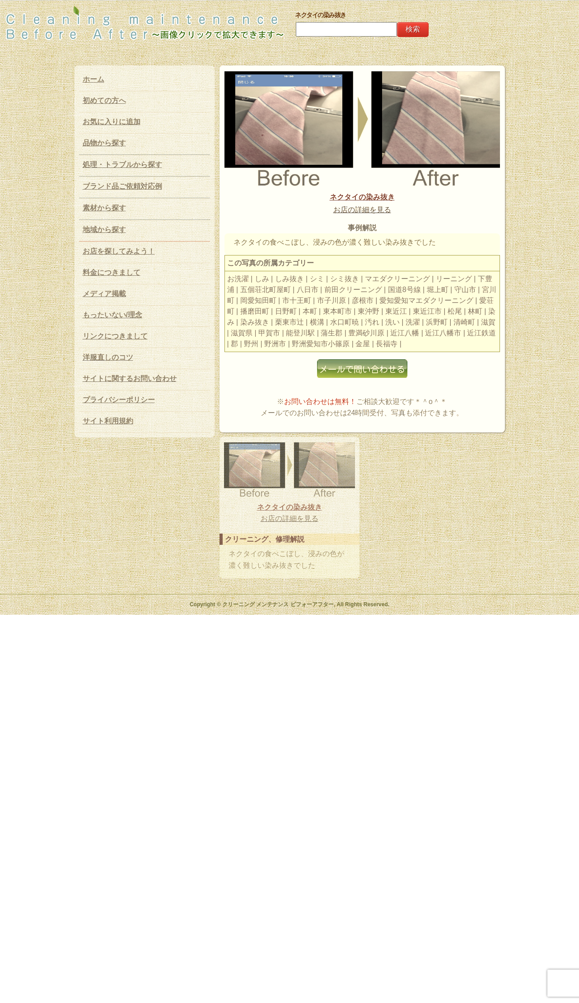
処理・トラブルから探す (122, 164)
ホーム (93, 79)
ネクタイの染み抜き (362, 197)
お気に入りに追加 (111, 121)
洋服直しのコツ (108, 357)
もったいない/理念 (112, 315)
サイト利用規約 (108, 421)
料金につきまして (111, 272)
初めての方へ (104, 100)
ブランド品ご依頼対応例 (122, 186)
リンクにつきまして (115, 336)
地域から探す (104, 229)
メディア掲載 (104, 293)
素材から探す (104, 208)
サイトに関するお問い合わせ (130, 378)
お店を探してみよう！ (119, 251)
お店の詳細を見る (362, 210)
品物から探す (104, 143)
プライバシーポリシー (119, 400)
